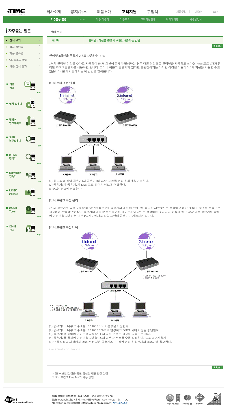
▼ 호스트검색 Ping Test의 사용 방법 (73, 377)
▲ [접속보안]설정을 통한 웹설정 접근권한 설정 (80, 373)
